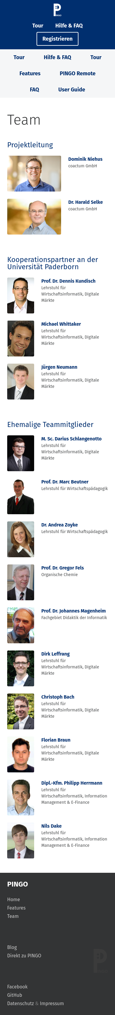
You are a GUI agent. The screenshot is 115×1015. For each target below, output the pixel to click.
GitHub (14, 995)
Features (29, 73)
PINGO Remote (78, 73)
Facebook (17, 987)
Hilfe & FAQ (69, 25)
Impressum (52, 1003)
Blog (12, 947)
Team (13, 916)
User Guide (71, 89)
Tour (37, 25)
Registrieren (58, 39)
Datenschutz (20, 1003)
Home (13, 899)
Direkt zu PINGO (24, 956)
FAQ (34, 89)
